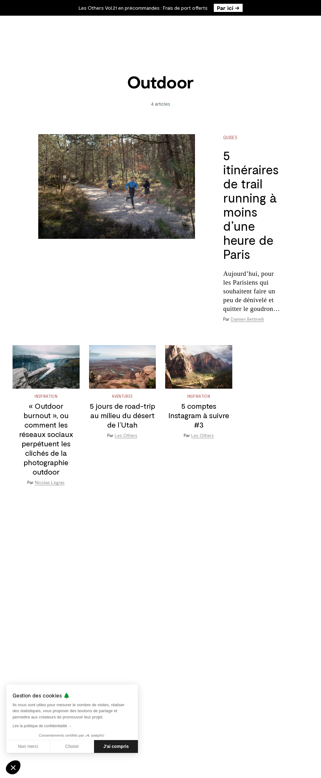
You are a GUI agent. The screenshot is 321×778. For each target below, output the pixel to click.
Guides (230, 137)
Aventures (122, 396)
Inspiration (45, 396)
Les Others (126, 435)
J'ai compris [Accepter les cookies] (116, 746)
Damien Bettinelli (247, 319)
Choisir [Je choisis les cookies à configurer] (72, 746)
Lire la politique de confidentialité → (42, 726)
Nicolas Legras (50, 482)
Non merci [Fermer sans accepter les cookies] (28, 746)
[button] (13, 767)
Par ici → (228, 7)
